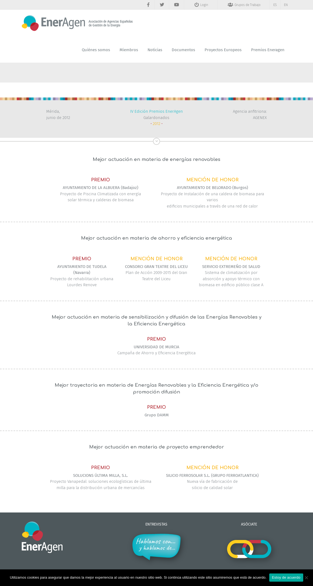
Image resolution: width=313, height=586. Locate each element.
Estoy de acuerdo (286, 577)
